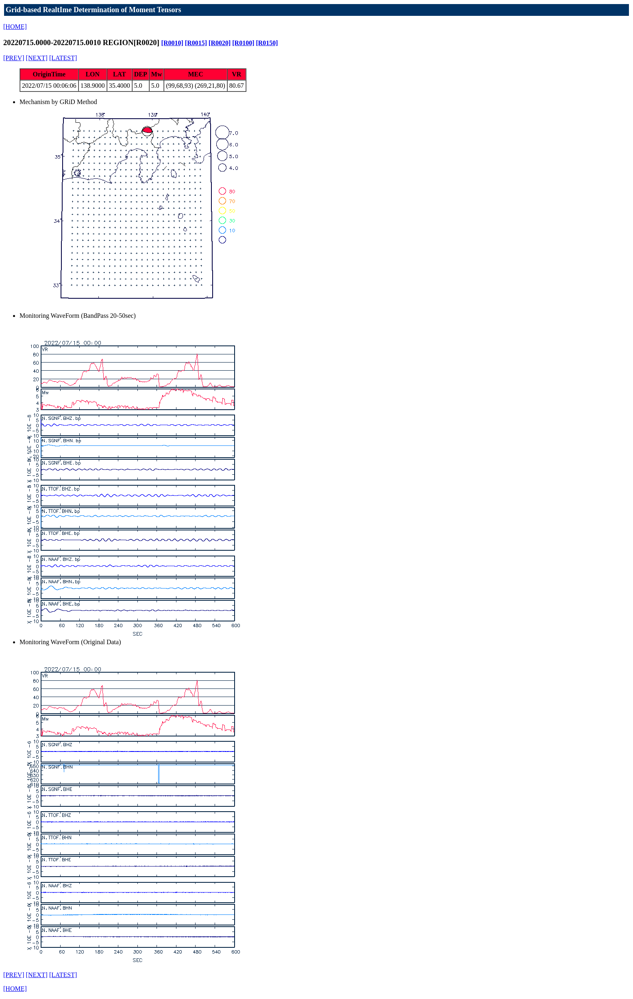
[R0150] (267, 42)
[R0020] (220, 42)
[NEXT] (37, 57)
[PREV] (13, 57)
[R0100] (243, 42)
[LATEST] (63, 57)
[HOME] (15, 26)
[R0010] (172, 42)
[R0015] (196, 42)
